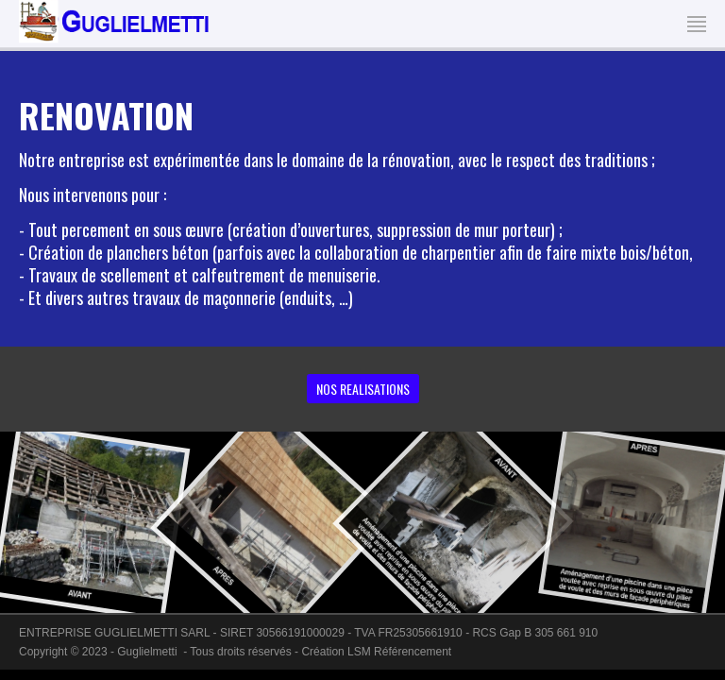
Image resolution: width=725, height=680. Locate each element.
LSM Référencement (399, 651)
